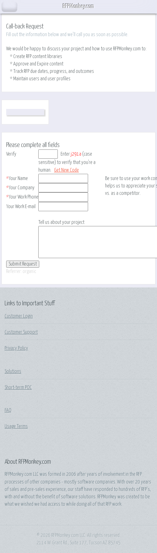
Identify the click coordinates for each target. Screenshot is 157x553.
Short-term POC (18, 387)
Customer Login (19, 316)
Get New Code (66, 170)
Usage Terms (16, 426)
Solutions (13, 371)
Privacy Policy (16, 348)
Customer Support (21, 332)
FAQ (8, 410)
